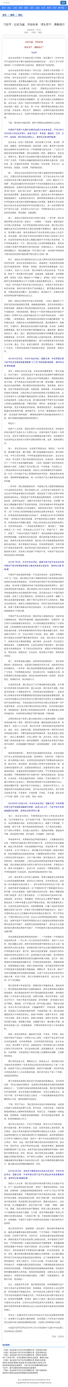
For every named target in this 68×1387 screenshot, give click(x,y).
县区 (32, 8)
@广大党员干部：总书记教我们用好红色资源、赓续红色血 (25, 1358)
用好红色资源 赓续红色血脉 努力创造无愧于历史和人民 (24, 1363)
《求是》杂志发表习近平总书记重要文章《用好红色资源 (24, 1355)
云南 (15, 8)
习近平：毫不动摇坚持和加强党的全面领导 (19, 1368)
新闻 (12, 15)
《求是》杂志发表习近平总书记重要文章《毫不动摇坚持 (24, 1370)
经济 (55, 8)
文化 (43, 8)
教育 (49, 8)
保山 (9, 8)
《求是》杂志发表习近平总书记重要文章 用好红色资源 (23, 1360)
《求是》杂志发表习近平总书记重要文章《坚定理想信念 (24, 1352)
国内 (21, 8)
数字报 (61, 8)
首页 (4, 8)
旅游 (38, 8)
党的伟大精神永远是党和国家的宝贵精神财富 (20, 1373)
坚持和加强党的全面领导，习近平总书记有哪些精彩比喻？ (25, 1365)
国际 (26, 8)
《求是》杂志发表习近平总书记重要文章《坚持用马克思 (24, 1350)
